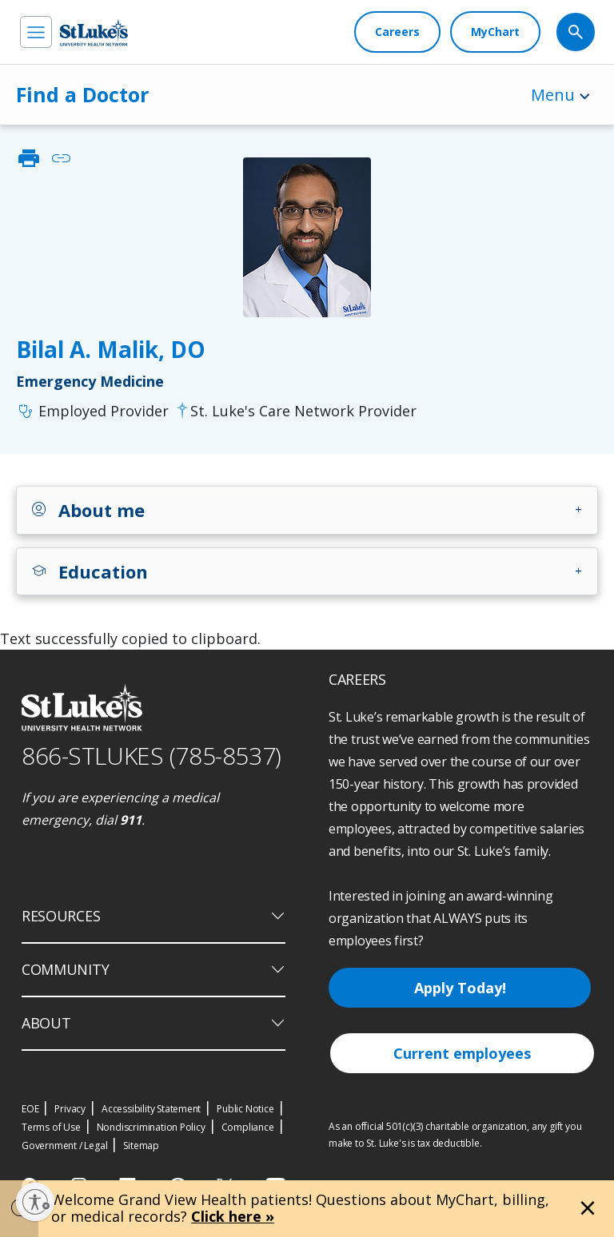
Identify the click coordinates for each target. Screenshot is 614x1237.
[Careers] (397, 32)
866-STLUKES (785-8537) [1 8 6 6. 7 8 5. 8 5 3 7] (151, 755)
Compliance (247, 1127)
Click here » (232, 1216)
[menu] (36, 32)
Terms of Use (51, 1127)
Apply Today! (460, 987)
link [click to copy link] (61, 158)
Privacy (70, 1109)
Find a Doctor (82, 94)
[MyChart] (495, 32)
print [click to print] (29, 158)
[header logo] (94, 32)
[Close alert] (587, 1208)
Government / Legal (64, 1145)
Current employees (462, 1053)
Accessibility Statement (151, 1109)
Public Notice (245, 1109)
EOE (30, 1109)
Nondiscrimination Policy (151, 1127)
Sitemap (141, 1145)
